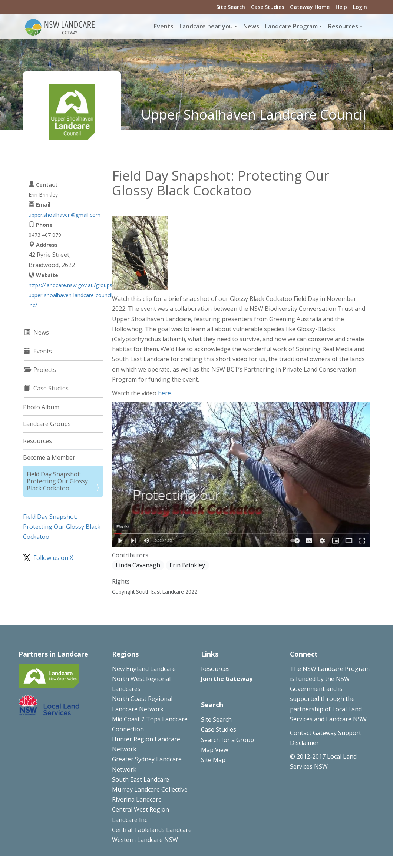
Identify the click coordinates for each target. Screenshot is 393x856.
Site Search (230, 6)
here (164, 393)
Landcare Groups (47, 424)
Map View (214, 750)
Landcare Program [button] (291, 26)
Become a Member (49, 457)
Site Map (213, 760)
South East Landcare (140, 779)
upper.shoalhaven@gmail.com (64, 214)
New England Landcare (144, 669)
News (251, 26)
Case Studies (267, 6)
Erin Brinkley (187, 565)
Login (360, 6)
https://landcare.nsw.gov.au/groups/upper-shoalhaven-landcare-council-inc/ (71, 295)
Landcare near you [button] (206, 26)
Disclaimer (304, 743)
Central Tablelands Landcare (152, 830)
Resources (37, 441)
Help (341, 6)
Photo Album (41, 407)
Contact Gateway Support (325, 733)
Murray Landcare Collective (150, 789)
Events (164, 26)
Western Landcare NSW (145, 840)
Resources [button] (343, 26)
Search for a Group (227, 740)
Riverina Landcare (137, 799)
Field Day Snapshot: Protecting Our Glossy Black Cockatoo (57, 481)
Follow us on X (53, 558)
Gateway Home (310, 6)
